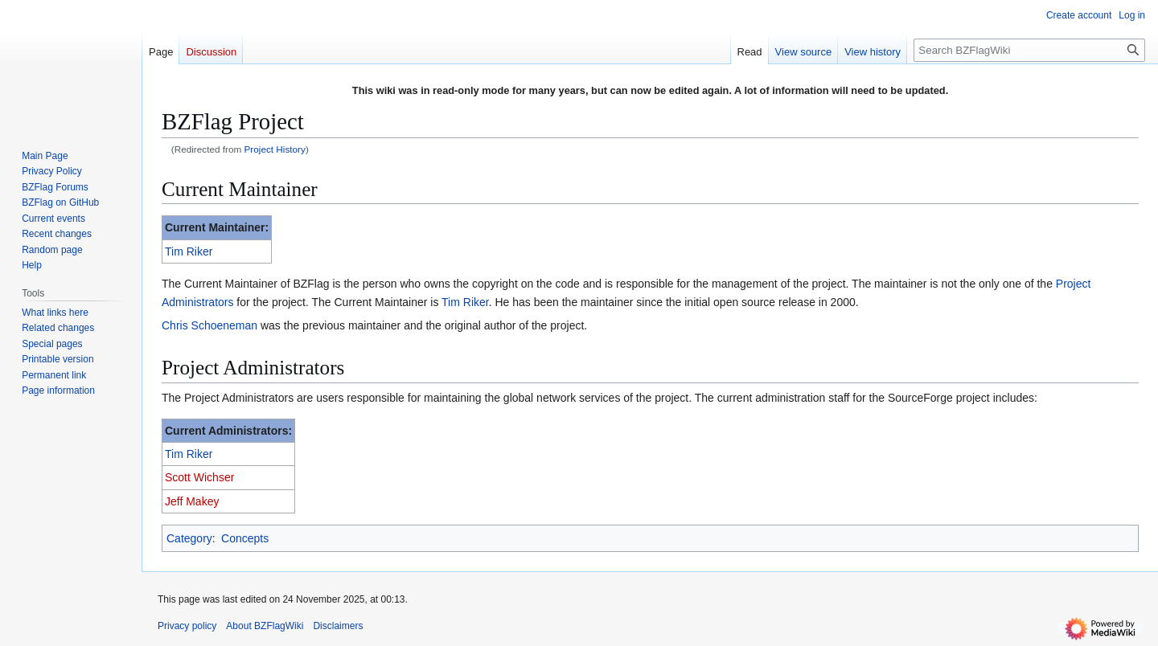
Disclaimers (338, 626)
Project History (275, 149)
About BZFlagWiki (264, 626)
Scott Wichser (199, 477)
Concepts (245, 538)
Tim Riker (188, 251)
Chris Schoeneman (209, 325)
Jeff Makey (192, 501)
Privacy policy (187, 626)
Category (189, 538)
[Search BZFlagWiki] (1029, 50)
